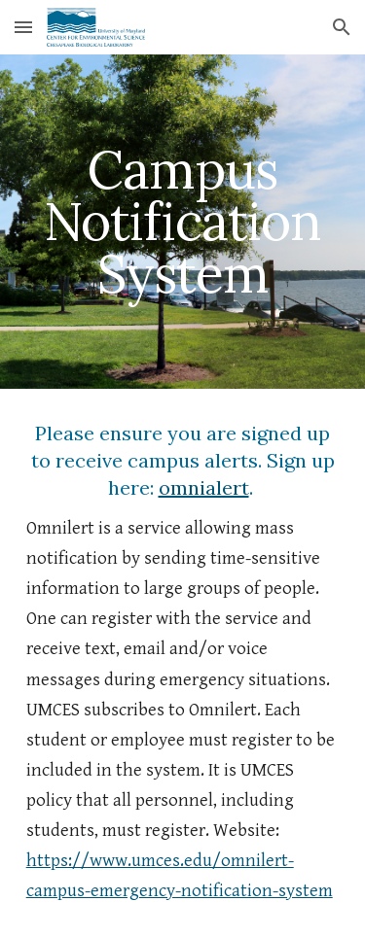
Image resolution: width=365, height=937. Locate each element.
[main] (182, 221)
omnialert (204, 487)
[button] (23, 26)
